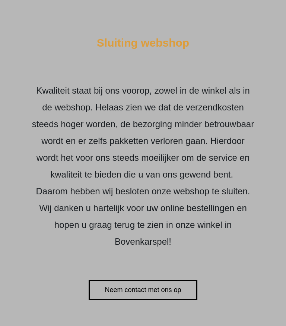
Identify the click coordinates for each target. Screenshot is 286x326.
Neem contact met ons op (143, 290)
